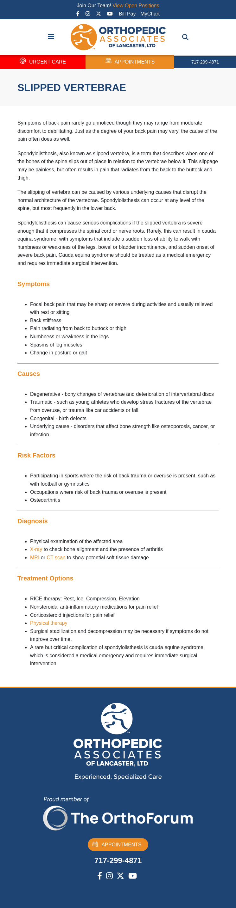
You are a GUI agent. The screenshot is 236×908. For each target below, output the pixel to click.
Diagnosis (32, 521)
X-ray (36, 549)
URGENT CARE (43, 62)
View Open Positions (135, 5)
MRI (34, 557)
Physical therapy (48, 623)
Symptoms (33, 283)
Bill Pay (127, 13)
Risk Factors (36, 455)
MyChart (149, 13)
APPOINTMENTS (130, 62)
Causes (28, 373)
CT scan (56, 557)
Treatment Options (45, 578)
